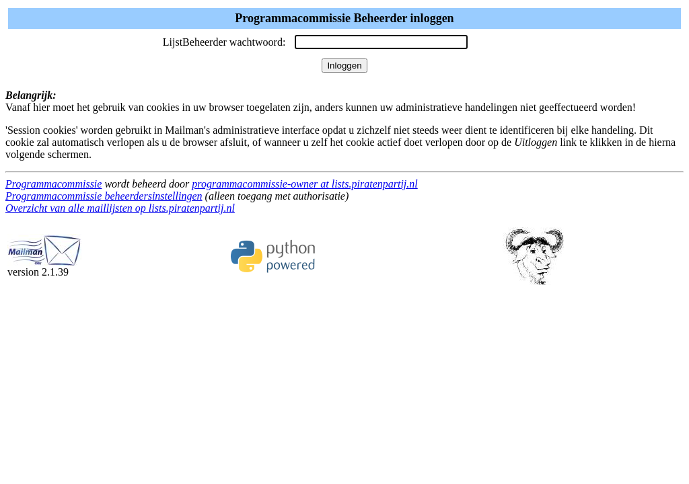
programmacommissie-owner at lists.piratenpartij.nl (304, 184)
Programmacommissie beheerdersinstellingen (104, 196)
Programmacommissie (53, 184)
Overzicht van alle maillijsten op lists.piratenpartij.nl (120, 208)
